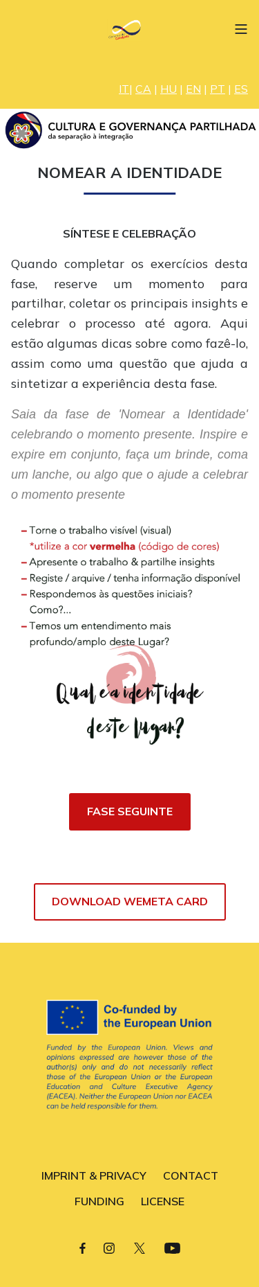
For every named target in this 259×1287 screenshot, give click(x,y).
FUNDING (99, 1201)
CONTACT (190, 1175)
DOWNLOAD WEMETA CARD (130, 901)
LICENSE (162, 1201)
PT (217, 89)
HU (168, 89)
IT (124, 89)
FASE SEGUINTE (130, 811)
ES (241, 89)
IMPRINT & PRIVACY (93, 1175)
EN (193, 89)
